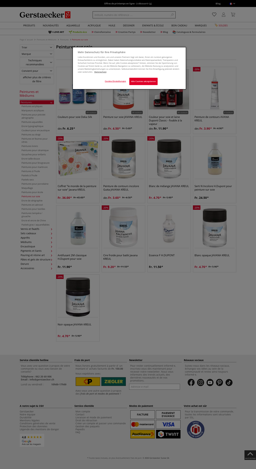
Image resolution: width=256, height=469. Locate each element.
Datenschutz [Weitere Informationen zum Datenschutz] (100, 72)
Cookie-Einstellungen (115, 81)
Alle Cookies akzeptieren (143, 81)
